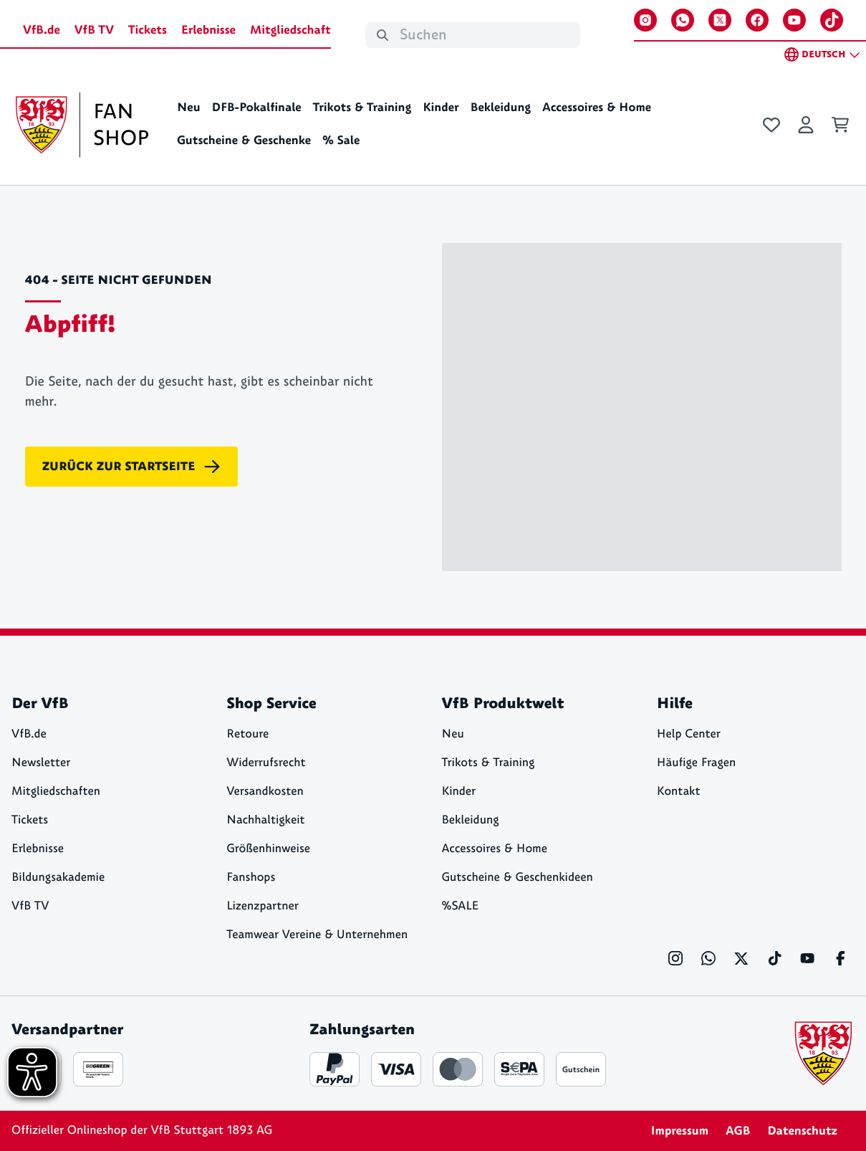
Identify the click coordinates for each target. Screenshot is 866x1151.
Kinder (440, 107)
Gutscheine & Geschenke (244, 140)
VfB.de (41, 30)
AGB (738, 1131)
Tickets (147, 30)
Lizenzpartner (262, 906)
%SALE (460, 906)
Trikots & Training (362, 107)
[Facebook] (757, 20)
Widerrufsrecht (265, 762)
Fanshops (250, 877)
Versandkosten (265, 791)
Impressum (679, 1131)
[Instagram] (645, 20)
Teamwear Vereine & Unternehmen (317, 934)
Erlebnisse (208, 30)
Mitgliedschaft (290, 30)
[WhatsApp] (682, 20)
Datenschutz (802, 1131)
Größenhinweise (268, 848)
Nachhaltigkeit (265, 820)
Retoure (247, 734)
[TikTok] (831, 20)
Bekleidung (501, 107)
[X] (719, 20)
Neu (189, 107)
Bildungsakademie (58, 877)
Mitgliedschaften (55, 791)
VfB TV (94, 30)
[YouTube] (794, 20)
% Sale (341, 140)
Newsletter (40, 762)
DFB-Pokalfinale (257, 107)
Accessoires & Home (596, 107)
